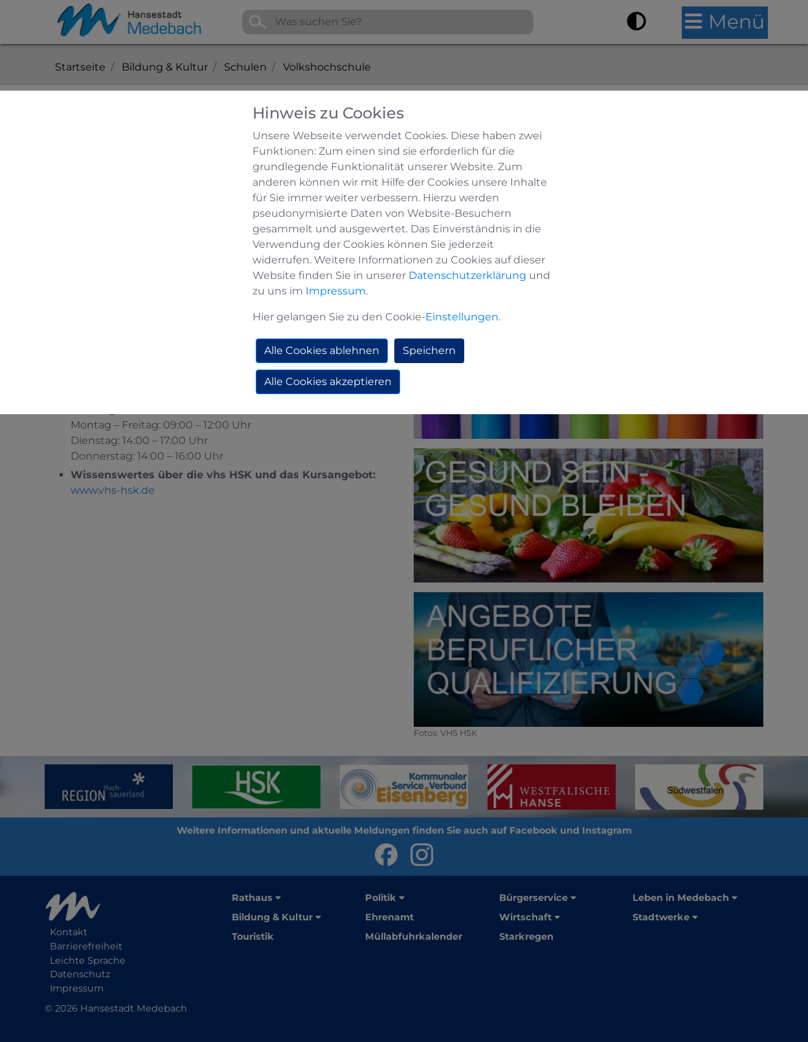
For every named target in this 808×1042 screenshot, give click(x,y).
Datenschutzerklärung (467, 275)
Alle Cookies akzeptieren (328, 381)
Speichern (429, 350)
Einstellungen (462, 317)
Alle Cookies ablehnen (321, 350)
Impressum (336, 291)
